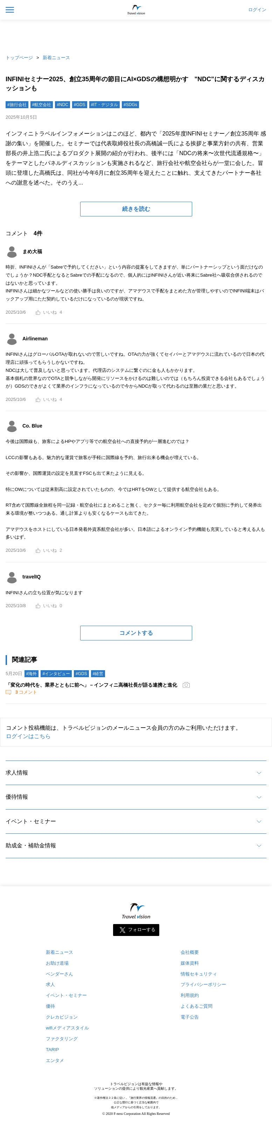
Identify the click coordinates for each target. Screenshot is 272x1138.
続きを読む (136, 209)
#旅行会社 (17, 104)
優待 (50, 1006)
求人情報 (17, 773)
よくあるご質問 (196, 1006)
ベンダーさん (59, 974)
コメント (25, 692)
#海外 (31, 673)
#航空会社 (41, 104)
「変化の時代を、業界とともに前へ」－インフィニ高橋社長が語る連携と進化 (91, 685)
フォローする (141, 929)
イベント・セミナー (31, 821)
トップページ (19, 57)
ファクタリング (62, 1038)
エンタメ (55, 1060)
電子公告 (190, 1017)
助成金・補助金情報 (31, 845)
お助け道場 (57, 963)
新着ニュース (56, 57)
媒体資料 (190, 963)
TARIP (52, 1049)
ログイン (257, 9)
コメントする (136, 633)
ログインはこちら (28, 736)
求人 (50, 984)
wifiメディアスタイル (67, 1028)
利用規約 (190, 995)
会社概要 (190, 952)
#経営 (98, 673)
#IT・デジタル (104, 104)
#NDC (62, 104)
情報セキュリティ (199, 974)
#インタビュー (56, 673)
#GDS (79, 104)
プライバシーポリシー (203, 984)
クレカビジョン (62, 1017)
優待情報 (17, 797)
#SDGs (130, 104)
